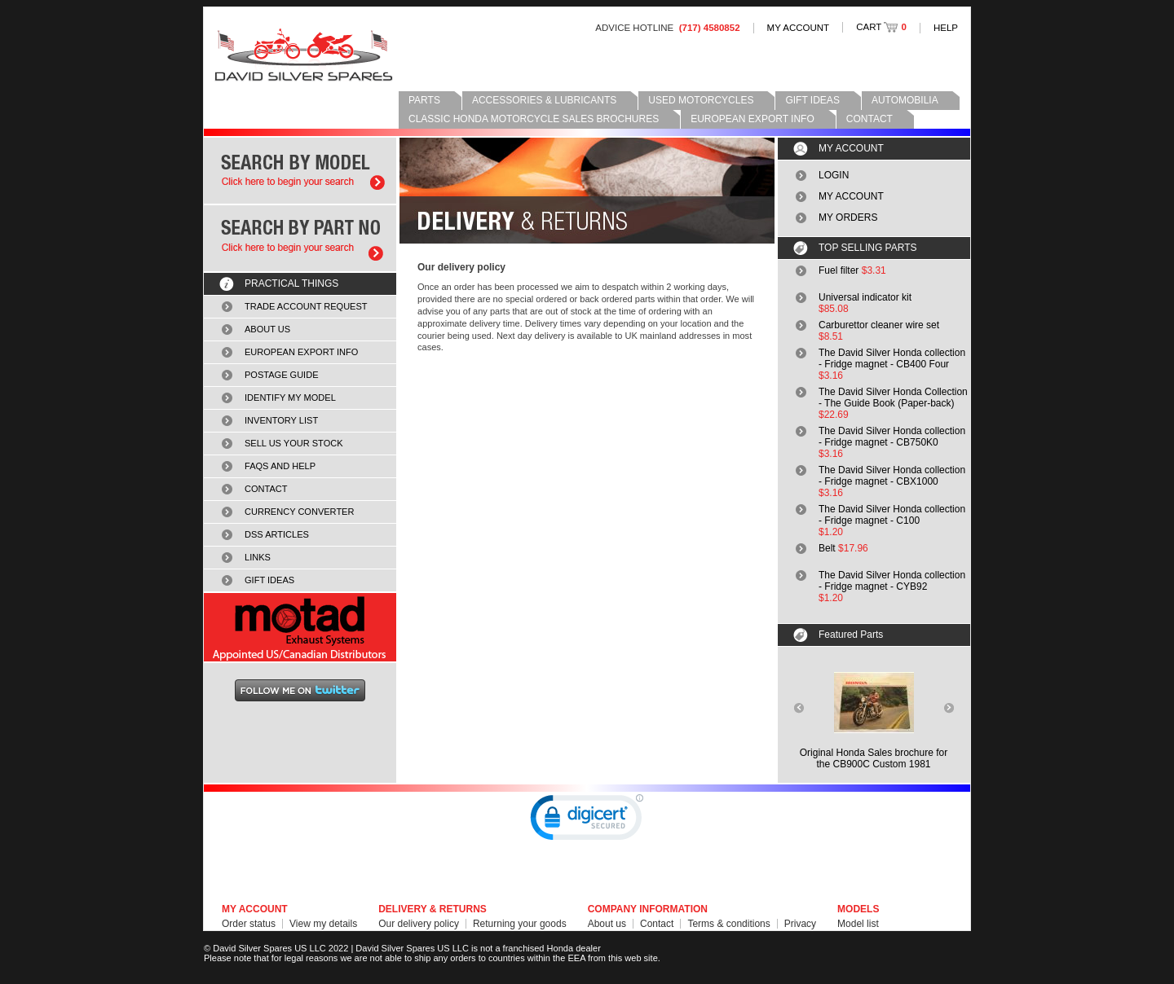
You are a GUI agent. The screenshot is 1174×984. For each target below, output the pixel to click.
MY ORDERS (848, 217)
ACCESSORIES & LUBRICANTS (544, 100)
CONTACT (869, 119)
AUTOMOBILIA (905, 100)
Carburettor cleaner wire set (879, 325)
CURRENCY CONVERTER (299, 511)
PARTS (424, 100)
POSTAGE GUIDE (282, 375)
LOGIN (834, 175)
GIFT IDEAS (812, 100)
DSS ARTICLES (277, 534)
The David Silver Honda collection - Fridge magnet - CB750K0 (892, 436)
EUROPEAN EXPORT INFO (752, 119)
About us (607, 923)
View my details (323, 923)
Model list (858, 923)
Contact (656, 923)
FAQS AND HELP (280, 466)
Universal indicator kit (865, 297)
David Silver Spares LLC (303, 55)
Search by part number (300, 238)
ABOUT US (267, 329)
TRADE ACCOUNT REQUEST (306, 306)
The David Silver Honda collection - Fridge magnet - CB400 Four (892, 358)
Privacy (800, 923)
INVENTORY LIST (281, 420)
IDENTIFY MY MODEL (290, 397)
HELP (945, 28)
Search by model (300, 171)
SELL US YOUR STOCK (294, 443)
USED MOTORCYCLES (700, 100)
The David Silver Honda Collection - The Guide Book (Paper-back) (893, 397)
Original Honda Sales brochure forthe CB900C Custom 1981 (873, 758)
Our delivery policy (418, 923)
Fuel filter (838, 270)
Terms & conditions (728, 923)
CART (881, 27)
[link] (587, 821)
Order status (249, 923)
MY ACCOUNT (798, 28)
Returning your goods (520, 923)
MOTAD (300, 627)
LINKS (258, 557)
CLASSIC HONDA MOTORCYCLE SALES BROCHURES (533, 119)
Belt (827, 548)
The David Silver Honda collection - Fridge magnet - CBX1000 (892, 475)
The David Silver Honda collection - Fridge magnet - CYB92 (892, 580)
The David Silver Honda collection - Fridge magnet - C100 (892, 514)
